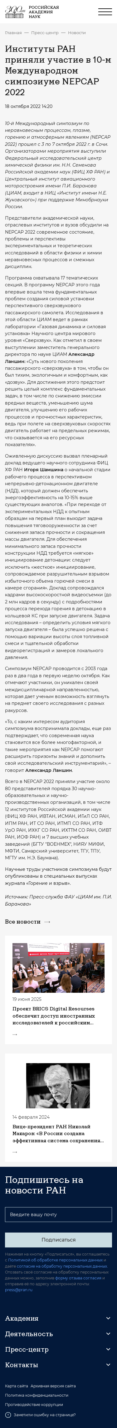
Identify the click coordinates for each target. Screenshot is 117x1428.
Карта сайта (16, 1386)
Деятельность (29, 1333)
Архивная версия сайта (53, 1386)
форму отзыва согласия (78, 1278)
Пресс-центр (45, 32)
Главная (13, 32)
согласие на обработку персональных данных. (62, 1266)
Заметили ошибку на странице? (40, 1415)
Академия (21, 1318)
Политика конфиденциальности (36, 1395)
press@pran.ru (18, 1289)
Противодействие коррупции (34, 1405)
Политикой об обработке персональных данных (55, 1260)
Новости (77, 32)
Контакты (21, 1364)
